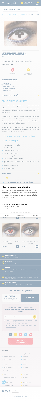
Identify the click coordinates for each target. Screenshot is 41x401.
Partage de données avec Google (11, 206)
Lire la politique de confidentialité (10, 200)
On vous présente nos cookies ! (10, 208)
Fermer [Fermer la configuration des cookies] (7, 215)
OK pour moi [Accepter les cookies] (34, 215)
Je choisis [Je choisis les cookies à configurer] (20, 215)
